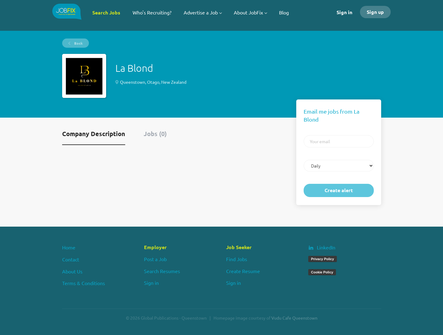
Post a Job (155, 259)
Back (78, 43)
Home (68, 247)
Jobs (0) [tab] (155, 134)
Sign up (375, 12)
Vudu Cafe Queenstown (294, 318)
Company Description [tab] (93, 134)
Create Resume (243, 271)
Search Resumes (162, 271)
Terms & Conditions (83, 283)
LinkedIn (326, 247)
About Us (72, 271)
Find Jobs (236, 259)
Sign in (344, 12)
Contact (70, 259)
